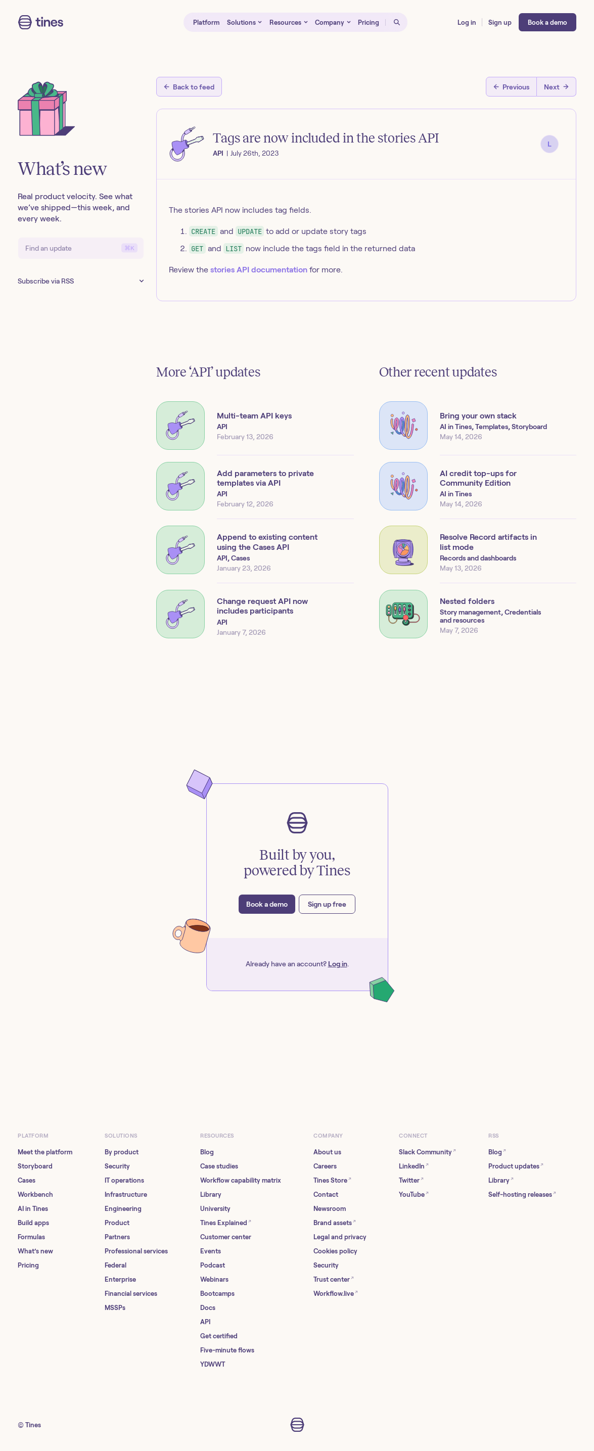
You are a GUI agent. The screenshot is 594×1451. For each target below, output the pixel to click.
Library (210, 1194)
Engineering (123, 1208)
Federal (115, 1265)
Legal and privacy (340, 1237)
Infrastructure (126, 1194)
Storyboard (35, 1166)
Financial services (131, 1293)
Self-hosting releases (522, 1194)
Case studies (219, 1166)
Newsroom (329, 1208)
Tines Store (332, 1180)
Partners (117, 1237)
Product (117, 1223)
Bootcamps (217, 1293)
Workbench (35, 1194)
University (215, 1208)
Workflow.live (335, 1293)
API (205, 1322)
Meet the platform (45, 1152)
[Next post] (556, 87)
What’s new (35, 1251)
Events (210, 1251)
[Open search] (396, 22)
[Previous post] (511, 87)
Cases (26, 1180)
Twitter (411, 1180)
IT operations (124, 1180)
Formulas (31, 1237)
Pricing (28, 1265)
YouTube (414, 1194)
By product (122, 1152)
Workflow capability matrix (240, 1180)
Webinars (214, 1279)
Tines (33, 1425)
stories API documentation (258, 269)
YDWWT (212, 1364)
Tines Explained (225, 1222)
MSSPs (115, 1308)
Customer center (225, 1237)
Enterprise (120, 1279)
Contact (325, 1194)
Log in (337, 964)
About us (327, 1152)
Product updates (515, 1165)
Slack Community (427, 1151)
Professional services (136, 1251)
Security (117, 1166)
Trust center (333, 1279)
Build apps (33, 1223)
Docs (207, 1308)
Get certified (219, 1336)
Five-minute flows (227, 1350)
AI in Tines (33, 1208)
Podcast (212, 1265)
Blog (207, 1152)
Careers (325, 1166)
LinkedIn (414, 1165)
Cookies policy (335, 1251)
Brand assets (334, 1222)
